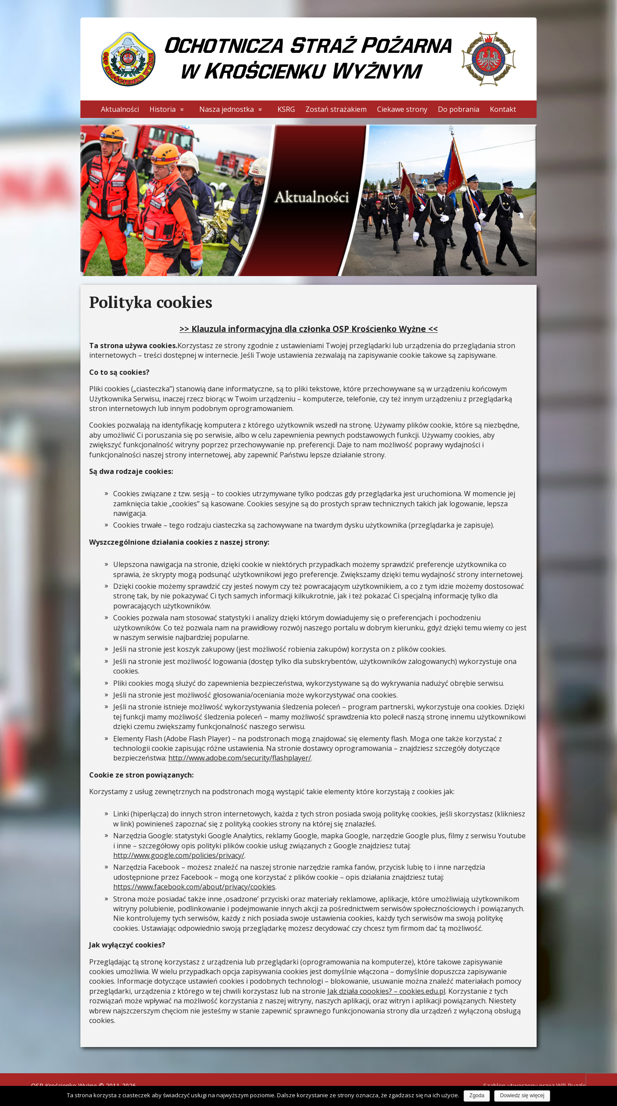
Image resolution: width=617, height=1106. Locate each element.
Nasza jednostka (226, 109)
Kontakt (503, 109)
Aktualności (120, 109)
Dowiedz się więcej (522, 1095)
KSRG (286, 109)
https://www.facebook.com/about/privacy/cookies (194, 887)
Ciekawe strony (402, 109)
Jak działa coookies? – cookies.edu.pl (386, 991)
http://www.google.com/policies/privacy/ (178, 855)
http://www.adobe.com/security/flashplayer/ (239, 758)
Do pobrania (458, 109)
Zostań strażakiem (336, 109)
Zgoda (476, 1095)
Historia (162, 109)
